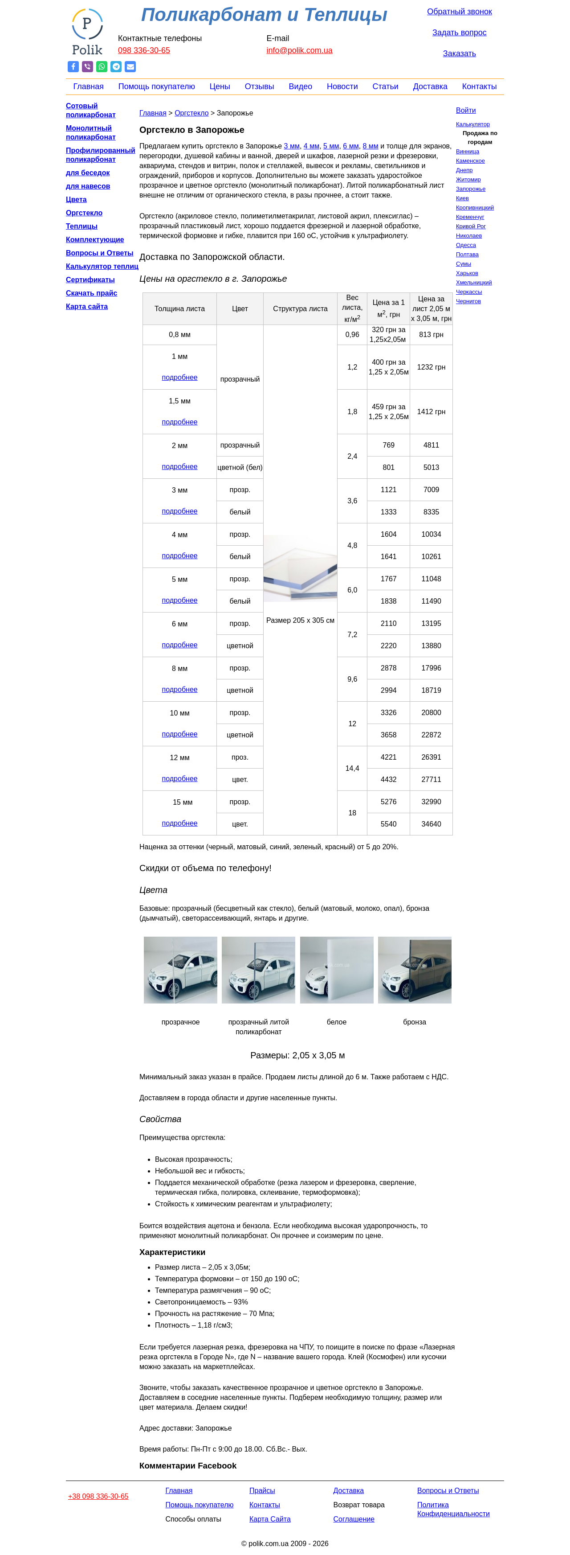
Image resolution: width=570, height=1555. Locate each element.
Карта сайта (87, 306)
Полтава (467, 254)
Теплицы (82, 226)
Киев (462, 198)
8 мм (371, 146)
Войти (466, 110)
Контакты (479, 86)
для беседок (88, 173)
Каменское (470, 160)
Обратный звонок (459, 11)
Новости (342, 86)
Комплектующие (95, 239)
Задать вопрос (459, 32)
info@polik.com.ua (300, 50)
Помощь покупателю (156, 86)
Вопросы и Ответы (100, 253)
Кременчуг (470, 217)
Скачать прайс (91, 293)
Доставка (430, 86)
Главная (88, 86)
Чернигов (468, 301)
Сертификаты (90, 280)
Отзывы (259, 86)
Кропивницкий (475, 207)
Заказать (459, 53)
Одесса (466, 245)
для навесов (88, 186)
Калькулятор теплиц (102, 266)
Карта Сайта (270, 1519)
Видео (301, 86)
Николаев (469, 235)
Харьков (467, 273)
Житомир (468, 179)
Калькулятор (473, 124)
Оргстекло (84, 213)
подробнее (180, 377)
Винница (467, 151)
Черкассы (469, 291)
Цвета (76, 199)
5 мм (331, 146)
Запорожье (470, 188)
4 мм (311, 146)
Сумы (463, 263)
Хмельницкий (474, 282)
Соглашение (354, 1519)
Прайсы (262, 1490)
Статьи (386, 86)
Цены (220, 86)
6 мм (350, 146)
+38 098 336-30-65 (98, 1496)
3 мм (292, 146)
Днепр (464, 170)
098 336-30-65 (144, 50)
